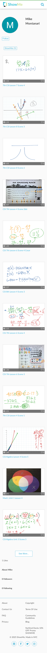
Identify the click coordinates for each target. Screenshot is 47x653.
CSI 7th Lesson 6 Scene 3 (14, 374)
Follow (5, 39)
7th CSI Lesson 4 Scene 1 (14, 416)
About (4, 603)
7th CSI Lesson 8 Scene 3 (14, 127)
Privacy (5, 622)
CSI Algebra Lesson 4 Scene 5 (15, 457)
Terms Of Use (31, 609)
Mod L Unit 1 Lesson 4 (12, 498)
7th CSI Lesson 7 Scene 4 (14, 85)
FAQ (4, 616)
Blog (27, 622)
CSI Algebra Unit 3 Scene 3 (14, 539)
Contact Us (7, 609)
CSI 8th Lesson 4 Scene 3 (14, 292)
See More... (24, 554)
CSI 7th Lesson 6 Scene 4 (14, 333)
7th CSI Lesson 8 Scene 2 (14, 168)
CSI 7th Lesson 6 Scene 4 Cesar (16, 251)
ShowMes (10, 48)
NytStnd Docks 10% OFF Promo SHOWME (34, 629)
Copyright (29, 603)
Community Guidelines (30, 617)
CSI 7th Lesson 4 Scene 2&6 (15, 209)
